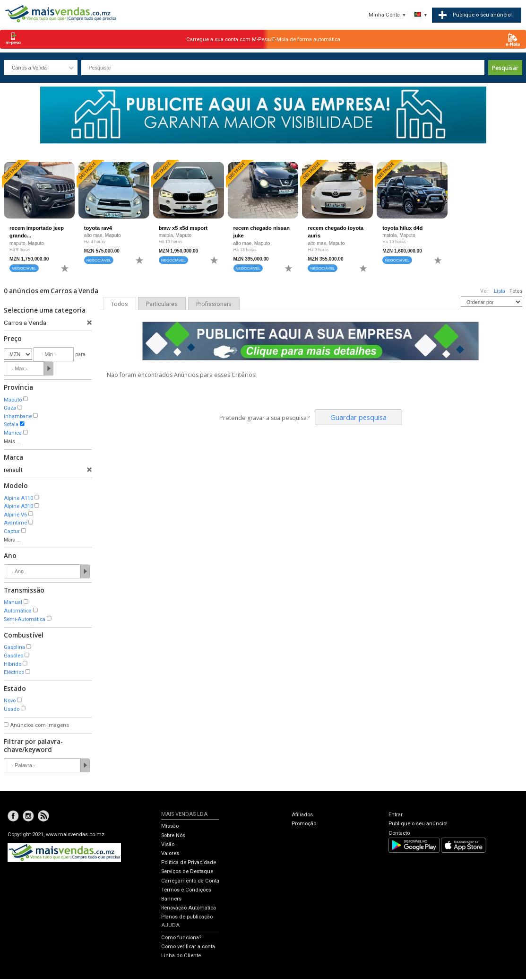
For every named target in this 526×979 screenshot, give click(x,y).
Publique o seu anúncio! (418, 824)
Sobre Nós (173, 835)
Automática (18, 611)
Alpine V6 (15, 515)
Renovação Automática (188, 908)
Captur (12, 531)
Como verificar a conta (188, 947)
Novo (10, 701)
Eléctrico (14, 672)
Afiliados (302, 815)
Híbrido (12, 664)
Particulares (162, 304)
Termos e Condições (186, 890)
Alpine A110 (18, 498)
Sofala (11, 424)
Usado (11, 709)
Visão (167, 844)
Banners (171, 899)
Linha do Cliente (181, 956)
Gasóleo (13, 656)
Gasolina (14, 647)
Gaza (10, 408)
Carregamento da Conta (190, 881)
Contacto (399, 833)
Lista (499, 291)
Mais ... (12, 441)
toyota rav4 (98, 228)
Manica (13, 433)
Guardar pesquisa (358, 417)
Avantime (15, 523)
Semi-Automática (24, 619)
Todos (119, 304)
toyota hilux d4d (402, 228)
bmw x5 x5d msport (183, 228)
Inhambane (18, 416)
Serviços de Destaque (187, 871)
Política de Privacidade (188, 862)
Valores (170, 853)
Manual (13, 602)
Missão (170, 826)
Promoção (304, 824)
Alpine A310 (18, 506)
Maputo (13, 400)
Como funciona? (181, 938)
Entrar (395, 815)
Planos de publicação (187, 917)
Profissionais (214, 304)
